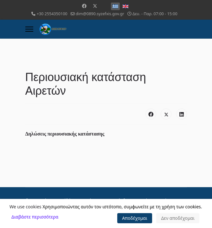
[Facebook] (84, 6)
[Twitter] (95, 6)
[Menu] (29, 29)
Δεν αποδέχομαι (178, 218)
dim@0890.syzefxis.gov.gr (100, 13)
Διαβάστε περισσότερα (34, 217)
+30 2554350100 (52, 13)
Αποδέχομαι (134, 218)
